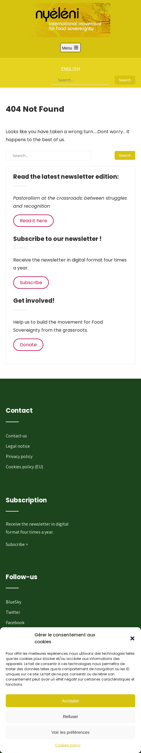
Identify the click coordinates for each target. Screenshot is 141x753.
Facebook (15, 623)
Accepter (70, 700)
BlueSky (13, 602)
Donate (28, 344)
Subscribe (31, 282)
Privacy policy (19, 456)
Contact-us (16, 436)
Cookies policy (67, 745)
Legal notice (18, 446)
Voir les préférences (70, 732)
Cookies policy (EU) (24, 467)
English (70, 69)
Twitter (13, 612)
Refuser (70, 716)
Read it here (33, 220)
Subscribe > (17, 544)
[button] (132, 638)
